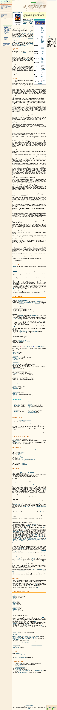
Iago (14, 288)
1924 (40, 503)
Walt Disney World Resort (18, 531)
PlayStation (29, 642)
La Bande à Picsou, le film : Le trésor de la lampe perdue (34, 506)
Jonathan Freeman (42, 34)
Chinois (14, 597)
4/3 (28, 472)
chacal (36, 584)
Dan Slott (15, 623)
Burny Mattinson (28, 302)
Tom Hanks (43, 550)
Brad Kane (15, 353)
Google (29, 708)
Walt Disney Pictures (42, 58)
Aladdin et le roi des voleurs (40, 562)
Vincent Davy (30, 401)
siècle (20, 535)
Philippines (20, 453)
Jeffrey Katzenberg (30, 560)
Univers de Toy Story (6, 43)
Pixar (15, 326)
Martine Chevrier (17, 404)
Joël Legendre (16, 401)
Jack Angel (15, 373)
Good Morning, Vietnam (28, 552)
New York (33, 449)
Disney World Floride (4, 5)
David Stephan (16, 318)
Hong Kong (21, 457)
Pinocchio (35, 524)
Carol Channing (37, 539)
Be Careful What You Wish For (23, 672)
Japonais (15, 607)
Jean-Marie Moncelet (32, 412)
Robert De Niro (26, 539)
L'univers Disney (4, 17)
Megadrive (32, 636)
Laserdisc (32, 472)
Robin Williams (42, 43)
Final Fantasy (34, 645)
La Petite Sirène (30, 28)
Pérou (25, 456)
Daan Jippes (34, 302)
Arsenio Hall (43, 539)
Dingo (26, 528)
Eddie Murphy (30, 551)
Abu (14, 285)
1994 (35, 621)
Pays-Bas (23, 463)
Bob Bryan (28, 322)
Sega (19, 636)
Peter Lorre (36, 538)
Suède (27, 460)
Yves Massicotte (17, 411)
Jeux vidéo (15, 634)
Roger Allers (23, 302)
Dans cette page (4, 3)
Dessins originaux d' (20, 657)
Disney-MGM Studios (40, 536)
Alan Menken (42, 51)
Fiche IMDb (40, 83)
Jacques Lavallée (31, 404)
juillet (45, 489)
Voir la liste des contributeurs (29, 705)
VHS (21, 472)
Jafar (13, 67)
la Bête (40, 511)
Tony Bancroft (41, 321)
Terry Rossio (25, 301)
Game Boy (32, 637)
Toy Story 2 (6, 39)
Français (15, 603)
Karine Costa (15, 386)
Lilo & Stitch (6, 37)
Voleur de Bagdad (29, 503)
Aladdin (32, 44)
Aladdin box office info (18, 664)
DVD (33, 474)
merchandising (43, 554)
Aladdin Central (18, 653)
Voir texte (42, 53)
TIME (21, 669)
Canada (22, 452)
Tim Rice (18, 37)
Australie (19, 454)
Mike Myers (24, 551)
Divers (4, 45)
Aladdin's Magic (17, 669)
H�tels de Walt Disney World (6, 6)
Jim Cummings (16, 364)
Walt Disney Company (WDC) (5, 11)
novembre (28, 346)
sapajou (28, 285)
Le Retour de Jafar (19, 43)
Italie (26, 464)
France (36, 346)
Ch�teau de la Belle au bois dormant (7, 29)
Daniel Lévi (15, 394)
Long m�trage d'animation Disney (6, 22)
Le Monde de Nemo (7, 33)
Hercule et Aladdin (16, 632)
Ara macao (39, 288)
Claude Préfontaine (31, 411)
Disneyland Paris (4, 15)
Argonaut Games (16, 642)
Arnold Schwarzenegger (28, 538)
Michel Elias (15, 395)
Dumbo (43, 527)
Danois (14, 598)
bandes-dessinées (22, 45)
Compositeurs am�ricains (5, 20)
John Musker (42, 28)
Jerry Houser (15, 371)
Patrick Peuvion (31, 407)
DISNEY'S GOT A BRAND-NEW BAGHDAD (23, 670)
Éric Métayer (15, 389)
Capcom (27, 638)
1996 (44, 626)
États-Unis (23, 346)
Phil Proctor (15, 368)
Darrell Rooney (21, 303)
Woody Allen (31, 539)
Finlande (22, 464)
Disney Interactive (41, 641)
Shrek (36, 551)
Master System (16, 637)
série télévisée (27, 44)
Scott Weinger (42, 32)
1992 (42, 76)
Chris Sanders (37, 303)
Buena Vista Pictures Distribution (43, 62)
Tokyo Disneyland (4, 14)
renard (29, 585)
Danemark (23, 460)
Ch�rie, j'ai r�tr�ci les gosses (7, 31)
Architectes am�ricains (7, 18)
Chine (2, 16)
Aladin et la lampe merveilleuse (28, 25)
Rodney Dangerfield (17, 540)
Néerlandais (15, 608)
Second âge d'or (30, 27)
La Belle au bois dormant (36, 572)
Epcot (2, 8)
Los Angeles (27, 449)
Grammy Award (16, 440)
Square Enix (39, 645)
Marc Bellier (16, 410)
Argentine (21, 456)
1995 (28, 624)
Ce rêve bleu (15, 428)
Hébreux (14, 604)
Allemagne (23, 459)
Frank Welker (42, 38)
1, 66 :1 (42, 69)
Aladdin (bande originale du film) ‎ (25, 420)
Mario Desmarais (17, 405)
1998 (35, 632)
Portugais (15, 609)
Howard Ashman (42, 48)
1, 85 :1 (43, 70)
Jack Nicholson (24, 540)
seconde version (17, 504)
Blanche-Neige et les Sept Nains (7, 27)
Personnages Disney (6, 40)
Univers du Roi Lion (6, 44)
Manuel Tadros (30, 405)
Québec (31, 423)
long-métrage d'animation (28, 20)
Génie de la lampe (17, 40)
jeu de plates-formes (24, 636)
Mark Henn (31, 315)
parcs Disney (34, 534)
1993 (44, 346)
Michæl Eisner (19, 559)
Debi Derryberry (16, 377)
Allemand (15, 593)
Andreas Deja (35, 315)
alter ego (18, 285)
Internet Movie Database (25, 654)
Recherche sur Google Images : (17, 12)
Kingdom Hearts (16, 645)
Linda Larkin (42, 36)
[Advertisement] (17, 3)
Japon (20, 458)
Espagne (27, 459)
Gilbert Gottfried (42, 40)
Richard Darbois (16, 387)
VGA (25, 637)
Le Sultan (15, 289)
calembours (31, 276)
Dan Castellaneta (33, 558)
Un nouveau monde (24, 428)
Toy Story (16, 551)
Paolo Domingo (16, 383)
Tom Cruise (41, 569)
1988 (22, 481)
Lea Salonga (15, 356)
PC (20, 637)
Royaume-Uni (32, 459)
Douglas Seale (42, 42)
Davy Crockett (6, 32)
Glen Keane (21, 315)
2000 (22, 642)
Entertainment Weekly (38, 670)
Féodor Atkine (16, 388)
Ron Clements (42, 30)
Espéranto (15, 601)
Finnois (14, 602)
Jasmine (27, 59)
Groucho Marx (19, 539)
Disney (25, 509)
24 (38, 346)
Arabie (19, 51)
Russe (14, 610)
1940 (23, 504)
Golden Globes (16, 442)
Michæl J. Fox (35, 569)
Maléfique (28, 572)
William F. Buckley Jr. (32, 540)
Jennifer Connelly (22, 570)
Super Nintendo (16, 639)
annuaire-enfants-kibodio (32, 16)
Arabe (14, 596)
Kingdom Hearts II (16, 647)
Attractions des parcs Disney (6, 9)
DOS (29, 637)
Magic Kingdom (4, 7)
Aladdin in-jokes (17, 668)
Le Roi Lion (6, 34)
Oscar (14, 439)
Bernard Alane (16, 392)
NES (36, 637)
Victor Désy (30, 406)
